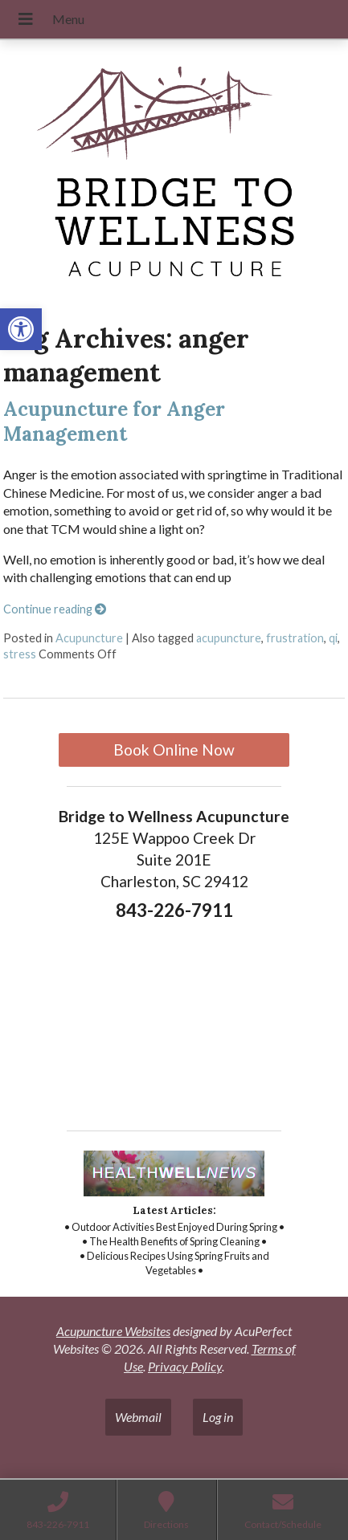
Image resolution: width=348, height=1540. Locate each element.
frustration (295, 638)
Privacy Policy (185, 1366)
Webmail (138, 1416)
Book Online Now (174, 749)
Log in (218, 1416)
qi (333, 638)
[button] (21, 329)
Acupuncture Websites (113, 1330)
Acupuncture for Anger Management (114, 421)
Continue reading (54, 609)
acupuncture (228, 638)
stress (19, 654)
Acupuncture (89, 638)
